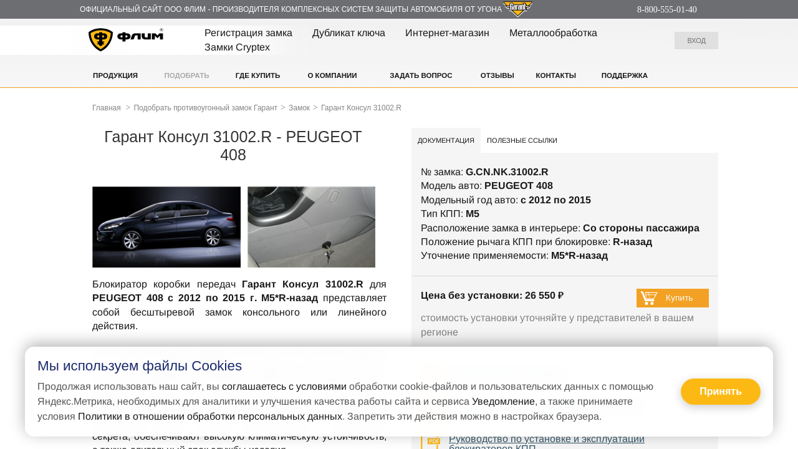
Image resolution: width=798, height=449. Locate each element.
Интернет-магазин (447, 32)
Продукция (115, 75)
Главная (106, 108)
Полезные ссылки (522, 140)
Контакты (556, 75)
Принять (720, 391)
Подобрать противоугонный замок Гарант (205, 108)
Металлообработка (553, 32)
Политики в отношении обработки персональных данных (210, 416)
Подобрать (186, 75)
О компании (332, 75)
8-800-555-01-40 (667, 9)
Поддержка (625, 75)
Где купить (258, 75)
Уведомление (503, 401)
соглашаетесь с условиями (284, 386)
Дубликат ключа (348, 32)
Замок (299, 108)
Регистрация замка (248, 32)
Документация (446, 140)
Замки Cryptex (237, 47)
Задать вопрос (421, 75)
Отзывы (497, 75)
